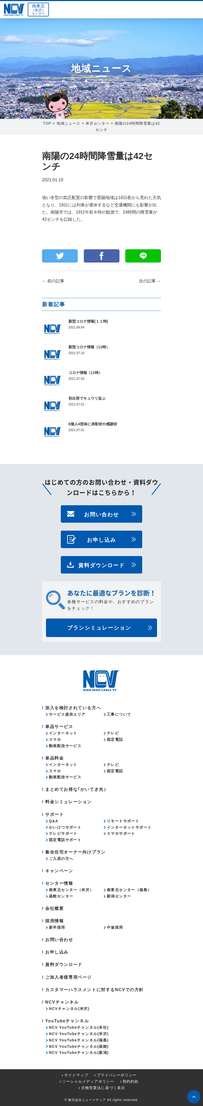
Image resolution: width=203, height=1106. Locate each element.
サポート (54, 814)
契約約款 (131, 1081)
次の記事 (150, 281)
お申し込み (101, 539)
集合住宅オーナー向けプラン (75, 852)
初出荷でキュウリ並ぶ (86, 398)
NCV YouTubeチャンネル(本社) (79, 1027)
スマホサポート (121, 833)
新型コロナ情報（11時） (89, 347)
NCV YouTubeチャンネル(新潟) (79, 1052)
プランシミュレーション (99, 628)
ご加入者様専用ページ (68, 977)
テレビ (113, 733)
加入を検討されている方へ (73, 708)
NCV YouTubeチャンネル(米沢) (79, 1034)
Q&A (53, 821)
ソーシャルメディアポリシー (88, 1081)
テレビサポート (63, 833)
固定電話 (115, 739)
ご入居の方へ (61, 858)
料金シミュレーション (68, 802)
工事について (119, 714)
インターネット (63, 733)
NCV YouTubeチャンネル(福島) (79, 1040)
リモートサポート (123, 821)
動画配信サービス (65, 746)
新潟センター (119, 896)
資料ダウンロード (101, 564)
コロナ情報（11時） (85, 373)
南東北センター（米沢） (71, 890)
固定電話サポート (65, 840)
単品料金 (54, 758)
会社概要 (54, 908)
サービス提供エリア (67, 714)
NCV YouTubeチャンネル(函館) (79, 1046)
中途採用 (115, 927)
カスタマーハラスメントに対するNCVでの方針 (94, 989)
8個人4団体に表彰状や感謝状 (92, 424)
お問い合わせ (101, 514)
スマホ (55, 739)
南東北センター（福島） (129, 890)
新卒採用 (57, 927)
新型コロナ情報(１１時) (88, 321)
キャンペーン (59, 871)
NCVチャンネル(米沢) (69, 1008)
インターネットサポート (129, 827)
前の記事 (53, 281)
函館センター (61, 896)
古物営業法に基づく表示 (103, 1088)
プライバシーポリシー (117, 1075)
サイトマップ (76, 1075)
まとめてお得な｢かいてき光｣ (75, 789)
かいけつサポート (65, 827)
